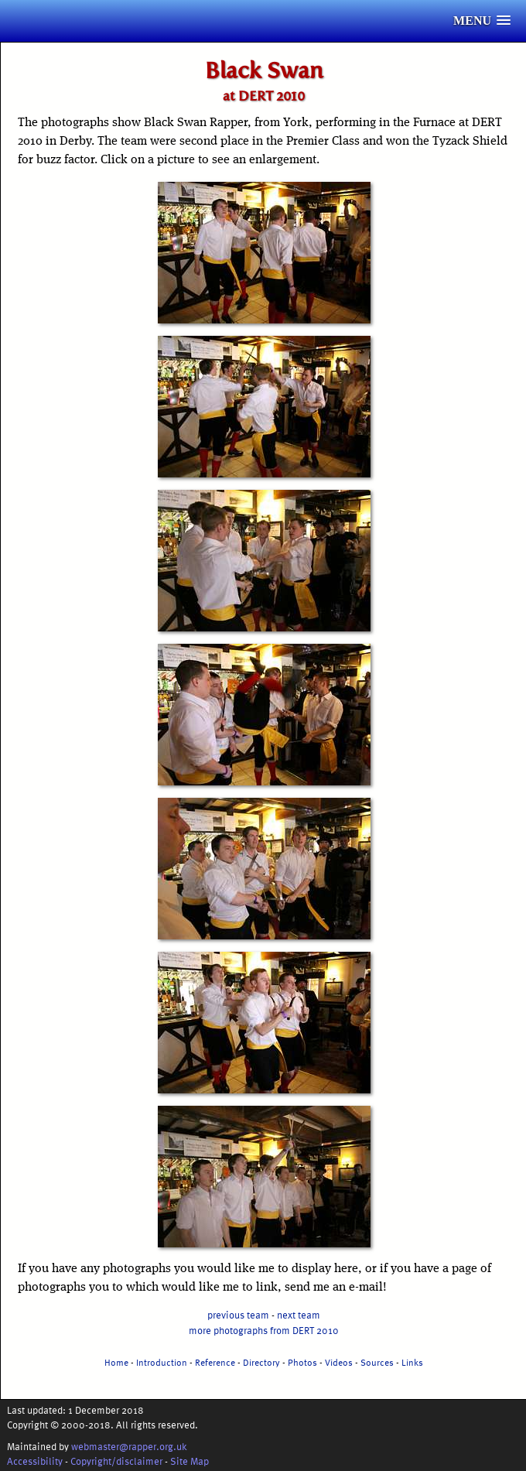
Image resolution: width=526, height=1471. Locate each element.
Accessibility (35, 1460)
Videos (339, 1362)
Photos (302, 1362)
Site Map (189, 1460)
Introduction (161, 1362)
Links (412, 1362)
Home (116, 1362)
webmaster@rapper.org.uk (129, 1446)
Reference (215, 1362)
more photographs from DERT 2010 (264, 1329)
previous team (238, 1314)
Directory (261, 1362)
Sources (377, 1362)
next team (298, 1314)
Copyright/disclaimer (116, 1460)
